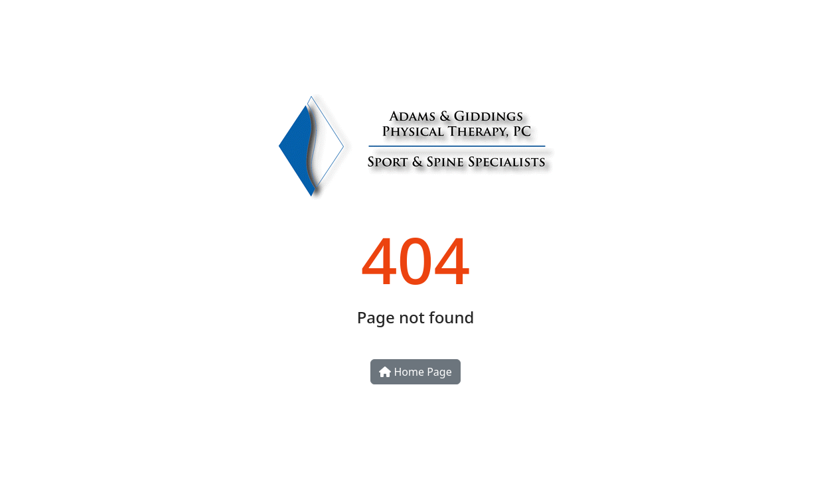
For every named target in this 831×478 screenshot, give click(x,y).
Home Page (415, 371)
